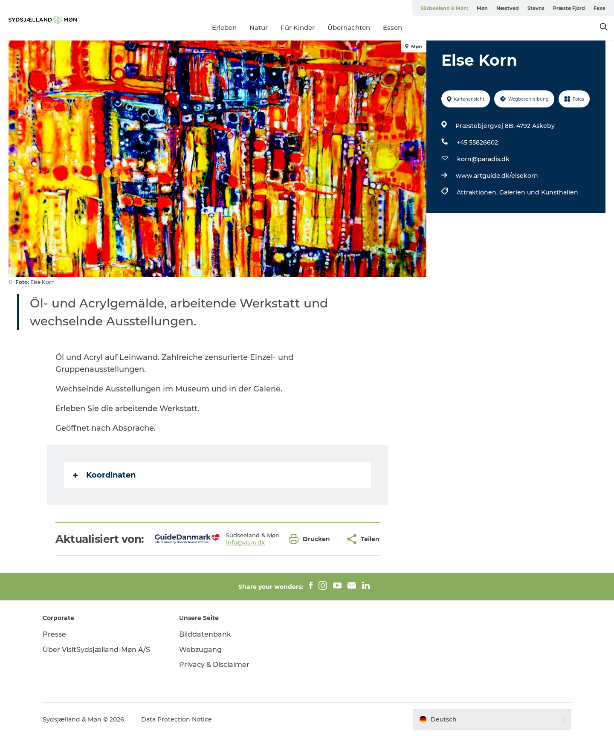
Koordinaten (104, 475)
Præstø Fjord (569, 8)
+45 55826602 (477, 142)
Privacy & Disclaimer (214, 665)
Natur (258, 27)
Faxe (599, 8)
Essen (392, 27)
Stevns (535, 8)
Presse (54, 634)
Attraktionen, (478, 192)
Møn (482, 8)
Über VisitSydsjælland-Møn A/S (96, 650)
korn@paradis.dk (483, 159)
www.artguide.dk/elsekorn (497, 176)
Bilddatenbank (205, 634)
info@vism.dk (245, 542)
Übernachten (348, 27)
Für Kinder (298, 27)
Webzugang (200, 650)
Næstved (507, 8)
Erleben (224, 27)
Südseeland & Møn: (444, 8)
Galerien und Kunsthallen (538, 192)
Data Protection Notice (176, 719)
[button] (311, 539)
